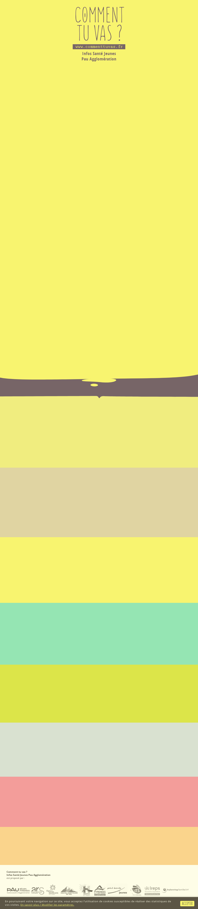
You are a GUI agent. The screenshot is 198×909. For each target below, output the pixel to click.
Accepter (187, 903)
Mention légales (16, 832)
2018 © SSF (185, 832)
